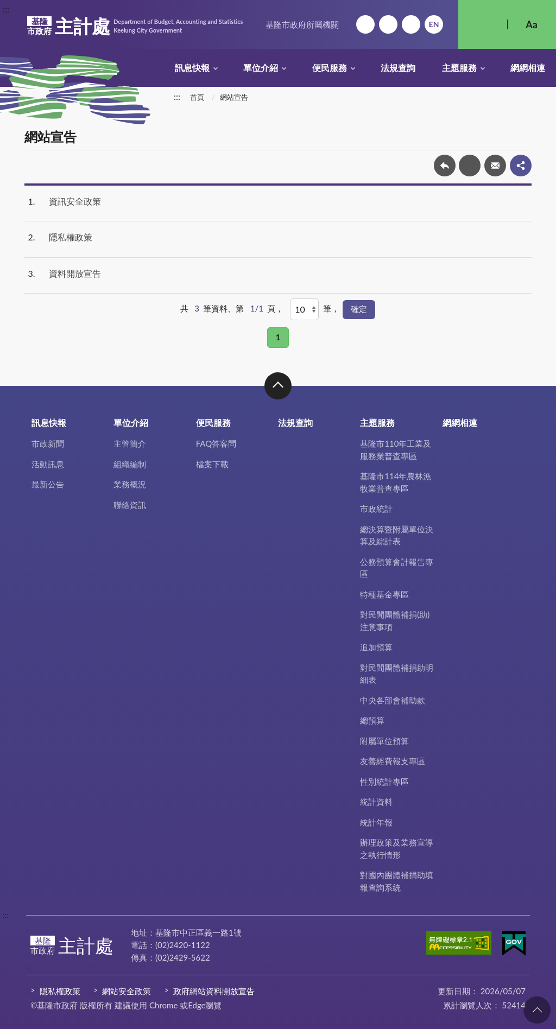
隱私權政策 (70, 237)
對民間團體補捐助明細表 (396, 674)
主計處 (135, 26)
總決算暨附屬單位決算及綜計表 (396, 535)
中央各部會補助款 (392, 700)
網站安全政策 (126, 991)
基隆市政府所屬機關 (302, 24)
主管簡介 (129, 443)
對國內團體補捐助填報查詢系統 (396, 881)
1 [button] (278, 337)
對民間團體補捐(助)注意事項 (394, 620)
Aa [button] (531, 24)
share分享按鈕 (521, 165)
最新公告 (47, 484)
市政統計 (376, 508)
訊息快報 (192, 67)
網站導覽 (388, 24)
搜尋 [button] (482, 24)
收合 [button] (278, 385)
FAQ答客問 (216, 443)
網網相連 (527, 67)
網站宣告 (234, 97)
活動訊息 (47, 464)
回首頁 (365, 24)
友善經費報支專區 (392, 761)
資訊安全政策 (75, 201)
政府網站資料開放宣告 (214, 991)
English (434, 24)
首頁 (197, 97)
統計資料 (376, 801)
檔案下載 (212, 464)
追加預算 (376, 647)
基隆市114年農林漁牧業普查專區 (395, 482)
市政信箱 (411, 24)
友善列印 (470, 165)
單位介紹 (260, 67)
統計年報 (376, 822)
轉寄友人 (495, 165)
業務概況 (129, 484)
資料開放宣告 (75, 273)
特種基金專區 (384, 594)
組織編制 (129, 464)
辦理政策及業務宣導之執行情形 (396, 848)
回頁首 (537, 1010)
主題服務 (459, 67)
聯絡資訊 (129, 505)
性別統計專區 (384, 781)
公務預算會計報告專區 (396, 568)
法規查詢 (398, 67)
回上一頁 (445, 165)
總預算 (372, 720)
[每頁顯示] (304, 309)
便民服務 (329, 67)
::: (6, 9)
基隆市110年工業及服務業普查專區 (395, 450)
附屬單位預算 (384, 741)
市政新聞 (47, 443)
